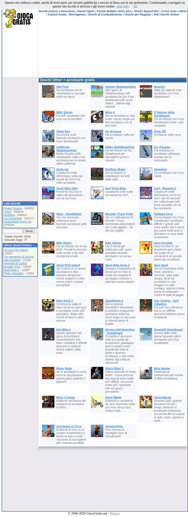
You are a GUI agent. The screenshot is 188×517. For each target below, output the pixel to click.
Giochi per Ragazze (138, 14)
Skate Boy (63, 131)
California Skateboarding (66, 148)
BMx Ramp (63, 243)
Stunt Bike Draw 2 (117, 265)
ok (135, 6)
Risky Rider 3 (114, 368)
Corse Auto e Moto (174, 11)
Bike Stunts (113, 243)
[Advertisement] (85, 48)
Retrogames (77, 14)
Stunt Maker (113, 397)
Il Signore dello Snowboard (164, 114)
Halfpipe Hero (163, 214)
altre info (123, 6)
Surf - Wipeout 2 (165, 188)
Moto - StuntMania (68, 214)
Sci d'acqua (113, 131)
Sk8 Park (62, 86)
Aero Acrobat (163, 243)
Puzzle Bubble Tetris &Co (114, 11)
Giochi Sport (86, 11)
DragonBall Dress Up (18, 221)
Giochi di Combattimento (105, 14)
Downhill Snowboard (168, 329)
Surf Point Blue (115, 188)
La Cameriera (13, 218)
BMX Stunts (64, 112)
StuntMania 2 (114, 300)
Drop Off (160, 131)
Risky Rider (64, 368)
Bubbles (9, 215)
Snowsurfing (114, 426)
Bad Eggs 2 (11, 270)
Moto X (110, 112)
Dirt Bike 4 (63, 329)
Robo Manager (14, 273)
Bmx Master (162, 368)
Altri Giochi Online (166, 14)
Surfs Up (62, 169)
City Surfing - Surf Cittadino (166, 302)
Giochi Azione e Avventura (57, 11)
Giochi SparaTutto (146, 11)
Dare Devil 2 (64, 300)
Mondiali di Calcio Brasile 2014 (15, 265)
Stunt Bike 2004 (67, 188)
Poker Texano (13, 208)
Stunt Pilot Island (68, 265)
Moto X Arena (65, 397)
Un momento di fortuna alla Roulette (19, 258)
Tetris (7, 211)
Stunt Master (163, 397)
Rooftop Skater (115, 169)
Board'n (159, 86)
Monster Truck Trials (119, 214)
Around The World (16, 250)
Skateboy (160, 169)
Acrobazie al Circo (68, 426)
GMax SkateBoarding (119, 147)
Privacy (115, 513)
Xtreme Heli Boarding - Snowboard (119, 331)
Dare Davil (161, 265)
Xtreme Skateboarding (120, 86)
